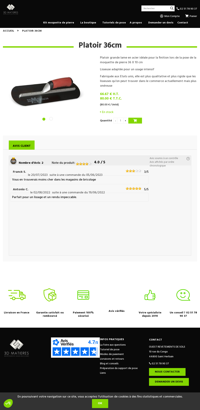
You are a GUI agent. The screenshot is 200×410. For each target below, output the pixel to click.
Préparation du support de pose (119, 368)
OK (100, 403)
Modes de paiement (112, 354)
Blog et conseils (109, 363)
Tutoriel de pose (110, 349)
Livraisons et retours (112, 359)
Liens (103, 373)
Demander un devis (169, 382)
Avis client (22, 146)
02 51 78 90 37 (187, 9)
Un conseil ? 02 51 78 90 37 (183, 314)
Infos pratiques (112, 339)
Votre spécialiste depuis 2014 (150, 314)
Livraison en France (16, 312)
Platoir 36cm (100, 45)
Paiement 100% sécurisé (83, 314)
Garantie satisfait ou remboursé (50, 314)
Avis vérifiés (117, 311)
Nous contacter (167, 372)
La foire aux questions (113, 345)
